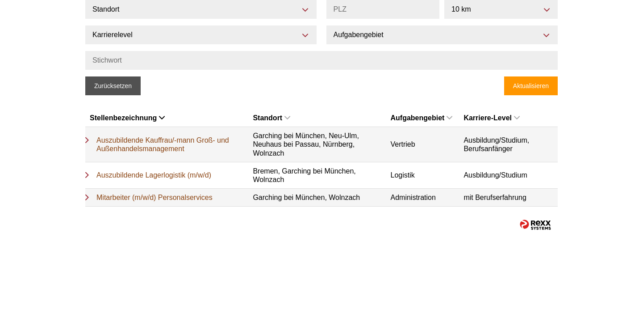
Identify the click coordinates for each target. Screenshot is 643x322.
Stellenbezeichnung (127, 118)
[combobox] (501, 9)
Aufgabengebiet (422, 118)
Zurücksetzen (113, 85)
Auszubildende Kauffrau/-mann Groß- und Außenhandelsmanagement (162, 144)
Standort (271, 118)
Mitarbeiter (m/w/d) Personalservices (154, 197)
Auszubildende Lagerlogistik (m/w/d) (153, 175)
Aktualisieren (531, 85)
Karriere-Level (491, 118)
